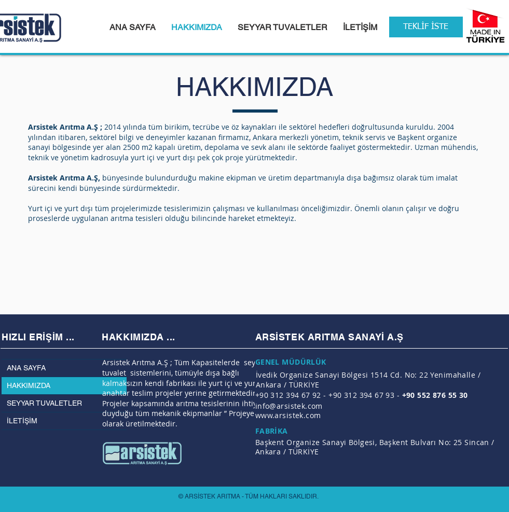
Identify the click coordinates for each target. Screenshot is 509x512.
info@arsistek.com (289, 406)
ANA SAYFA (26, 368)
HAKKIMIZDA (28, 385)
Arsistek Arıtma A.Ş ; (65, 127)
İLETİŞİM (22, 421)
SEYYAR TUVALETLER (44, 403)
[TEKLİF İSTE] (426, 27)
